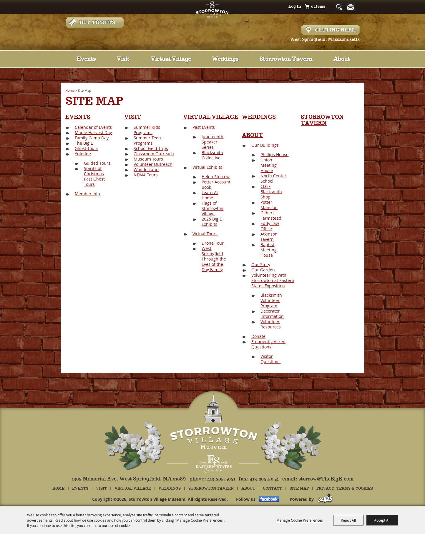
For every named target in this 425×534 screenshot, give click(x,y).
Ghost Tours (86, 148)
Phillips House (274, 154)
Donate (258, 336)
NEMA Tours (146, 175)
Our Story (260, 264)
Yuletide (83, 153)
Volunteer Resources (270, 324)
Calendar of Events (93, 127)
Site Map (299, 488)
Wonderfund (146, 169)
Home (69, 90)
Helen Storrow (216, 176)
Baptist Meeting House (268, 250)
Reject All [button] (348, 520)
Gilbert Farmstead (270, 215)
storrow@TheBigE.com (325, 479)
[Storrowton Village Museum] (212, 22)
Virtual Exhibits (207, 167)
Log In (294, 6)
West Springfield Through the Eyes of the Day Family (214, 259)
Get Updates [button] (351, 7)
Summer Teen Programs (147, 140)
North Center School (273, 178)
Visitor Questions (270, 358)
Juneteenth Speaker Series (212, 142)
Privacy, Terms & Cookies (344, 488)
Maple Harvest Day (93, 132)
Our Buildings (265, 145)
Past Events (203, 127)
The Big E (84, 143)
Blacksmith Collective (212, 155)
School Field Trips (151, 148)
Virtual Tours (205, 233)
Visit (123, 59)
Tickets (94, 30)
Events (86, 59)
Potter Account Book (216, 184)
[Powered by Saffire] (325, 499)
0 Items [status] (318, 6)
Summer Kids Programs (147, 129)
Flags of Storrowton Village (212, 208)
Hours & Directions (330, 30)
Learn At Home (210, 195)
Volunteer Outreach (153, 164)
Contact (272, 488)
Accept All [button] (382, 520)
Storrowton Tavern (285, 59)
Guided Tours (97, 163)
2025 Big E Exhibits (212, 221)
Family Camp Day (92, 138)
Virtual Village (171, 59)
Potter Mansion (269, 204)
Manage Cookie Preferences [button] (299, 520)
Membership (87, 193)
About (341, 59)
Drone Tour (213, 243)
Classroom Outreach (154, 153)
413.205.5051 (221, 479)
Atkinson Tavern (269, 236)
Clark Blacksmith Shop (271, 191)
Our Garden (263, 270)
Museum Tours (148, 159)
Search (335, 7)
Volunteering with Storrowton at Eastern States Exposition (272, 280)
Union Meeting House (268, 165)
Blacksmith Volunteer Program (271, 300)
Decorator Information (272, 313)
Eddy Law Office (269, 226)
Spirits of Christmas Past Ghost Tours (94, 176)
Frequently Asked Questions (268, 344)
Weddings (225, 59)
